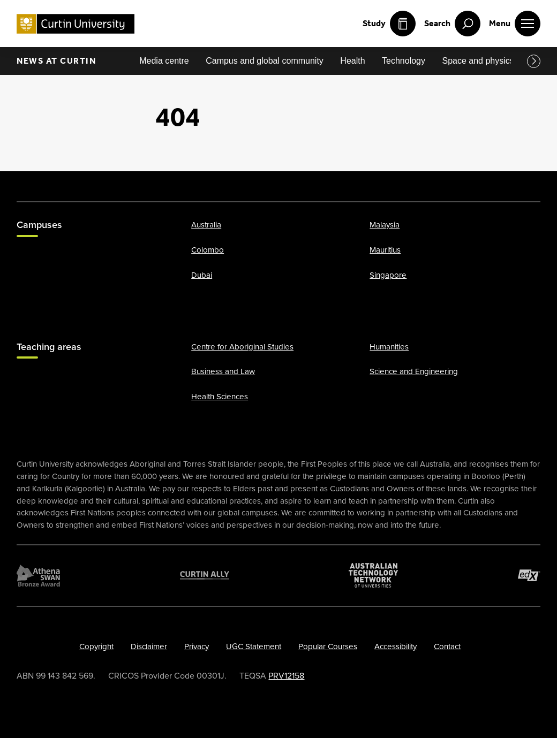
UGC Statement (253, 646)
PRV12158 (286, 676)
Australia (206, 225)
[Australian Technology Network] (373, 575)
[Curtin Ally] (204, 575)
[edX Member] (529, 575)
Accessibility (395, 646)
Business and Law (223, 372)
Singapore (388, 275)
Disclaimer (149, 646)
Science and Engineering (414, 372)
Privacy (196, 646)
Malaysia (385, 225)
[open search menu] (452, 23)
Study (389, 23)
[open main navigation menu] (514, 23)
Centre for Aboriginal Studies (242, 347)
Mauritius (385, 250)
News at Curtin (56, 61)
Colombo (207, 250)
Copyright (96, 646)
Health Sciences (219, 396)
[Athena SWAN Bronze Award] (38, 575)
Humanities (389, 347)
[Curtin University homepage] (75, 23)
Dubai (201, 275)
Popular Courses (327, 646)
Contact (447, 646)
